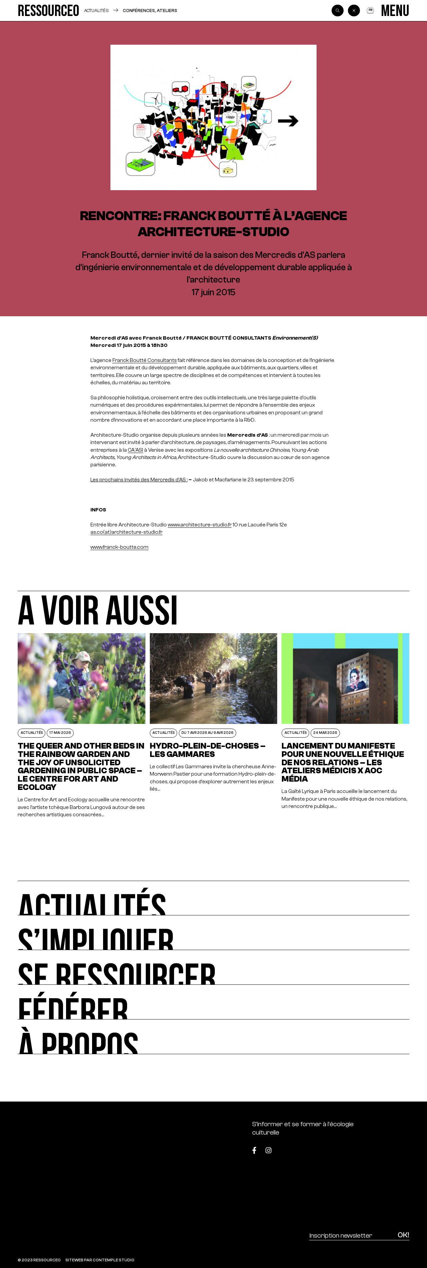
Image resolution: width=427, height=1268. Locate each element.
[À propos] (213, 1036)
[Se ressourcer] (213, 967)
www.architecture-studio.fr (200, 524)
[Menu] (395, 10)
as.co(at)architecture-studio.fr (126, 532)
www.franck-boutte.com (119, 547)
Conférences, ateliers (150, 10)
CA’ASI (135, 450)
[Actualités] (213, 898)
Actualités (96, 10)
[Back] (354, 11)
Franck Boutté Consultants (144, 360)
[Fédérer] (213, 1002)
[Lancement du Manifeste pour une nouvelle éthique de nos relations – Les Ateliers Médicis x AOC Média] (345, 725)
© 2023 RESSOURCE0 (39, 1260)
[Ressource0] (48, 10)
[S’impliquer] (213, 932)
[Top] (382, 1147)
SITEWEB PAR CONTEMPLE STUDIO (99, 1260)
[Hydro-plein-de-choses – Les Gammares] (213, 725)
